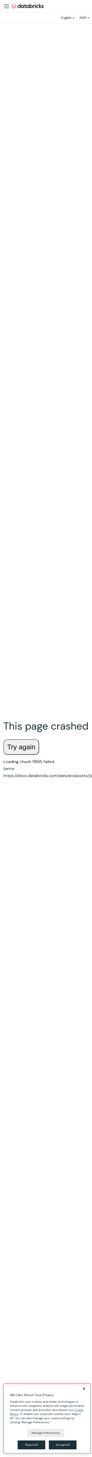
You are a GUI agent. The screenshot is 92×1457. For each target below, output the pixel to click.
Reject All (31, 1445)
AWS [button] (83, 17)
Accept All (63, 1445)
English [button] (66, 17)
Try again (21, 747)
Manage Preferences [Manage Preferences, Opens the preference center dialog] (46, 1433)
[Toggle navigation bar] (6, 6)
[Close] (84, 1388)
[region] (47, 1419)
